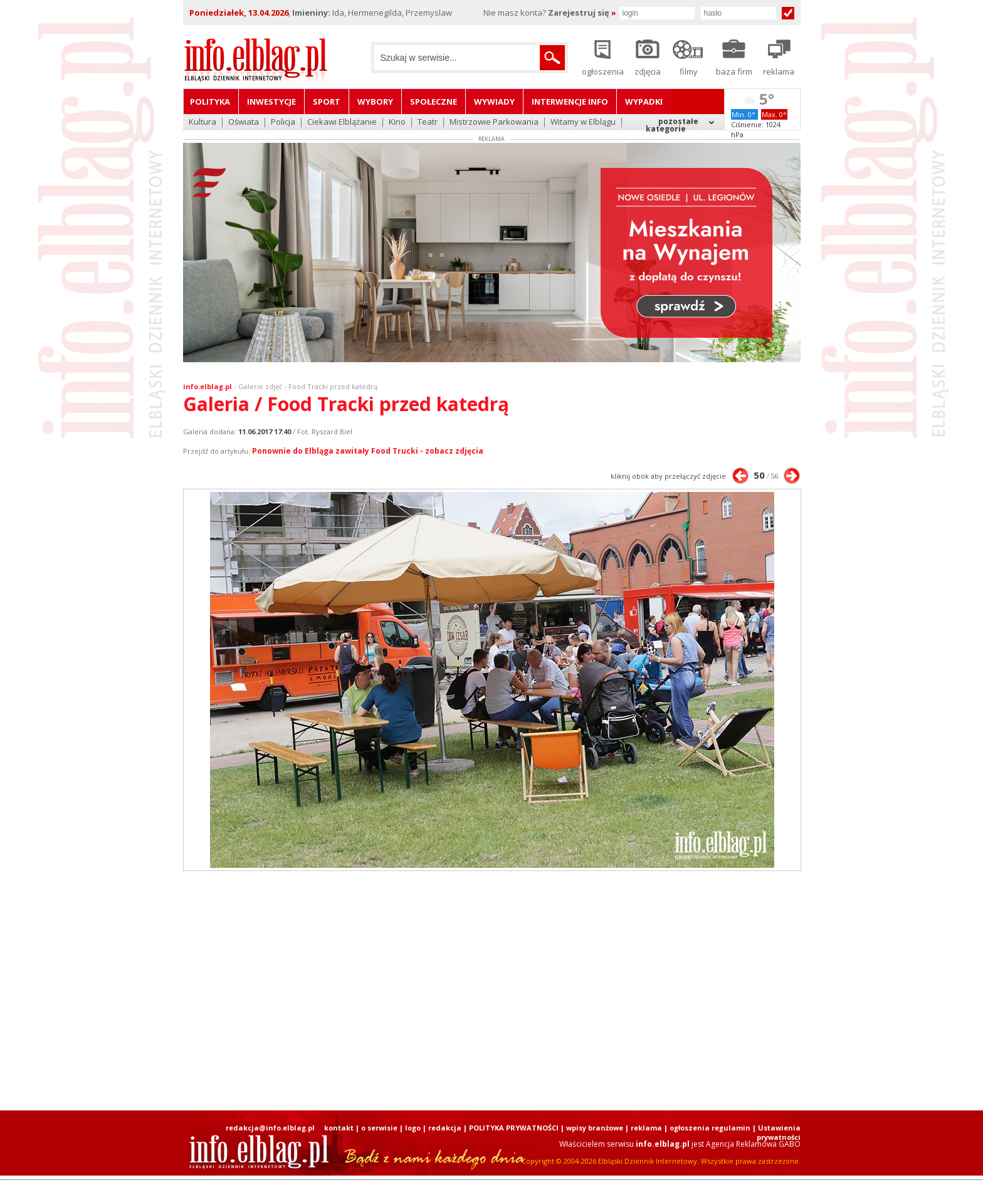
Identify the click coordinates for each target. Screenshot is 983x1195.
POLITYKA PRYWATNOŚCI (514, 1127)
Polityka (210, 101)
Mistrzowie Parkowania (494, 122)
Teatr (428, 122)
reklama (646, 1127)
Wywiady (494, 101)
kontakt (339, 1127)
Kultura (202, 122)
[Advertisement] (491, 991)
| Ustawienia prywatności (776, 1132)
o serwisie (379, 1127)
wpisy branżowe (594, 1127)
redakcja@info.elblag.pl (270, 1127)
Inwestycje (271, 101)
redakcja (444, 1127)
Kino (397, 122)
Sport (326, 101)
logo (413, 1127)
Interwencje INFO (570, 101)
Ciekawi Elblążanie (342, 122)
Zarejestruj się (582, 12)
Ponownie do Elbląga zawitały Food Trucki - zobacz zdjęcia (367, 451)
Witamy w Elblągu (583, 122)
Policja (283, 122)
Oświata (243, 122)
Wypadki (644, 101)
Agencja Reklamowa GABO (753, 1144)
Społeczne (433, 101)
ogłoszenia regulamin (710, 1127)
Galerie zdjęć (260, 386)
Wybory (375, 101)
